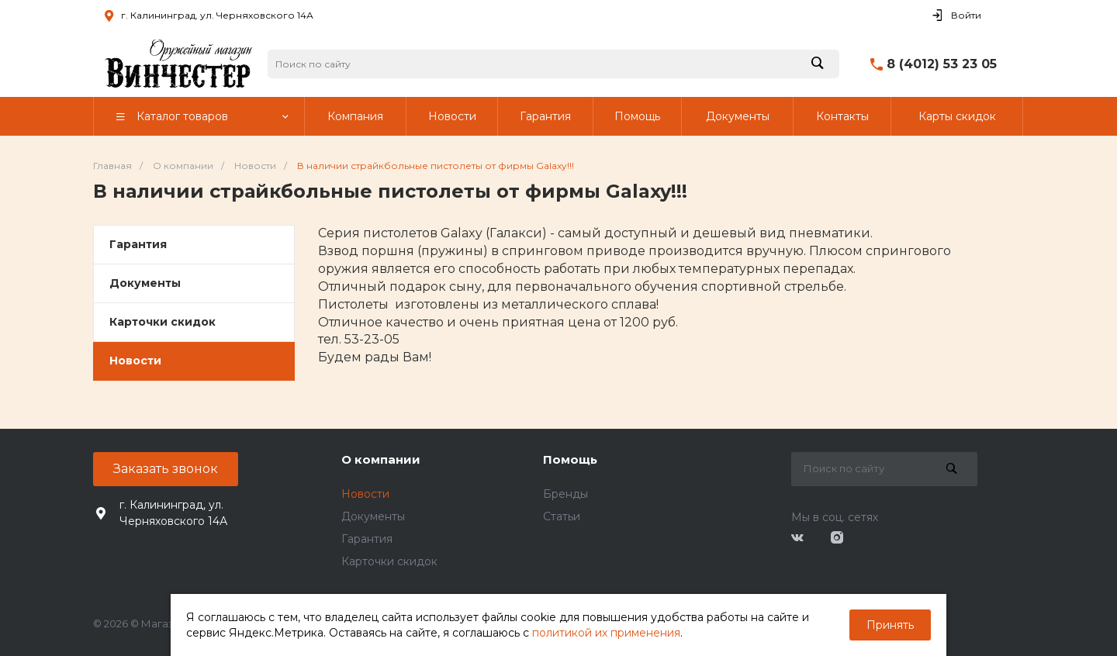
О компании (380, 459)
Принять (890, 625)
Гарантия (138, 244)
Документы (145, 283)
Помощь (570, 459)
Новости (135, 361)
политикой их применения (606, 633)
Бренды (565, 494)
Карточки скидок (162, 322)
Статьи (561, 516)
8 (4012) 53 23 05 (942, 64)
